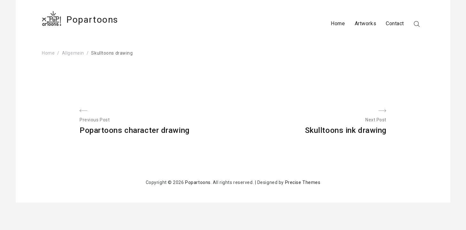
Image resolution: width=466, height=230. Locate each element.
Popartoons (92, 19)
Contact (395, 23)
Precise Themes (303, 182)
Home (338, 23)
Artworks (365, 23)
